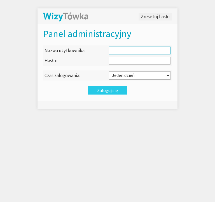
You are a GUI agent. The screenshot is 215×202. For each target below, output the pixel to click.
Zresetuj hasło (155, 16)
